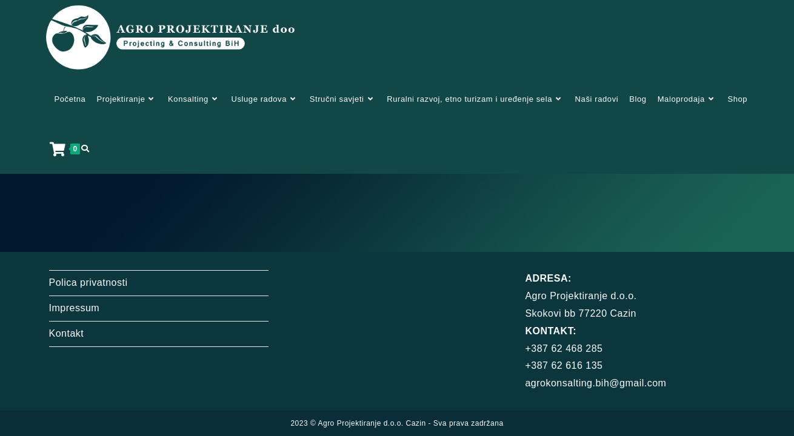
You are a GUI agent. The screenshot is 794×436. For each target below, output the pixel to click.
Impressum (74, 290)
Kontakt (66, 316)
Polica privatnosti (88, 265)
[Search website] (85, 149)
